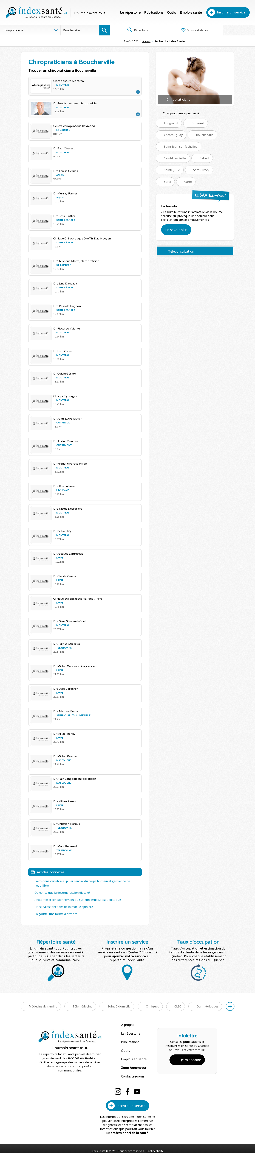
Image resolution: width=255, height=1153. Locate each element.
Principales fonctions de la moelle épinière (62, 902)
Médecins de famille (43, 1001)
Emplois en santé (133, 1050)
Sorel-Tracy (201, 170)
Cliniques (152, 1001)
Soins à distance (182, 30)
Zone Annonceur (133, 1058)
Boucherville (204, 135)
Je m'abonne (191, 1051)
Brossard (197, 123)
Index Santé (98, 1139)
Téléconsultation (181, 251)
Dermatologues (207, 1001)
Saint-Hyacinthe (175, 158)
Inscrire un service (231, 12)
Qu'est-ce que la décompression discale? (61, 888)
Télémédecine (82, 1001)
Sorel (167, 182)
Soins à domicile (119, 1001)
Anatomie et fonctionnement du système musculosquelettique (76, 895)
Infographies (231, 30)
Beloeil (204, 158)
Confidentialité (155, 1139)
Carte (188, 182)
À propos (127, 1019)
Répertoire (133, 30)
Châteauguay (173, 135)
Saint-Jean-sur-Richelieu (181, 146)
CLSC (177, 1001)
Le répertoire (130, 13)
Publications (153, 13)
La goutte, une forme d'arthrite (55, 909)
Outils (171, 13)
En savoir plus (176, 229)
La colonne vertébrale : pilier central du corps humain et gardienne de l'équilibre (88, 881)
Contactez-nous (132, 1065)
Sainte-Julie (172, 170)
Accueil (120, 41)
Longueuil (171, 123)
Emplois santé (191, 13)
